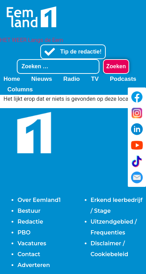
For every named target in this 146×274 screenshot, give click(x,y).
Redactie (30, 221)
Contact (29, 254)
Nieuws (41, 79)
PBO (24, 232)
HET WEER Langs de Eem (31, 40)
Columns (20, 89)
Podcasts (123, 79)
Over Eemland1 (39, 200)
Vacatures (32, 243)
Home (12, 79)
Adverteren (34, 265)
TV (95, 79)
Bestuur (29, 211)
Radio (71, 79)
